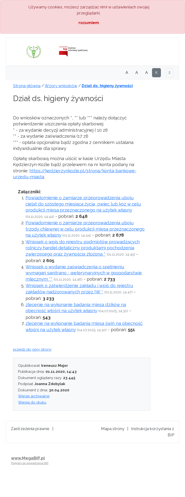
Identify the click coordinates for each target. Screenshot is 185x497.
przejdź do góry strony (32, 349)
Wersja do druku (32, 402)
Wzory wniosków (61, 85)
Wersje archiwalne (33, 396)
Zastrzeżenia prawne (30, 428)
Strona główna (26, 85)
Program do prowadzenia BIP (29, 463)
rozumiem (89, 22)
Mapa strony (112, 428)
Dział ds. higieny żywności (107, 85)
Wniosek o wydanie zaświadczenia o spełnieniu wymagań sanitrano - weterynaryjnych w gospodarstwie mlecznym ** (84, 273)
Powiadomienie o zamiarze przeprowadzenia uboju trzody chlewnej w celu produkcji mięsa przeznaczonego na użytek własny (85, 229)
